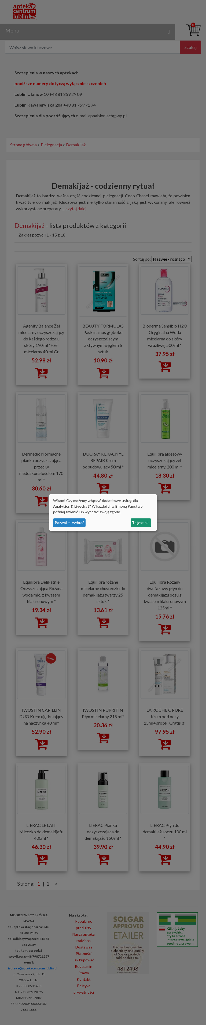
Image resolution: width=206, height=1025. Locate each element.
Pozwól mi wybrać (69, 522)
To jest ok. (140, 522)
